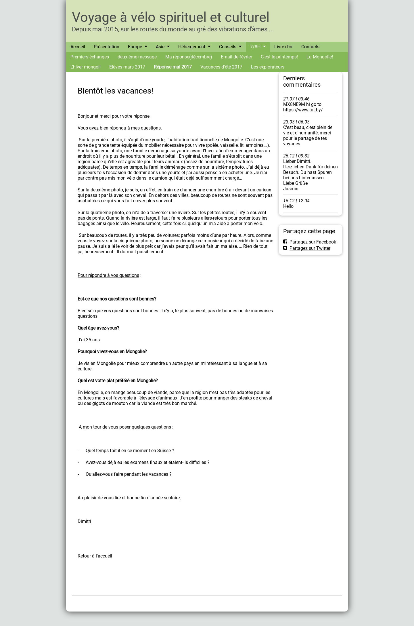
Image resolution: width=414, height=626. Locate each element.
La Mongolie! (319, 57)
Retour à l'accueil (95, 556)
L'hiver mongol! (85, 67)
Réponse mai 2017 (173, 67)
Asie (160, 47)
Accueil (77, 47)
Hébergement (191, 47)
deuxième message (137, 57)
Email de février (236, 57)
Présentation (106, 47)
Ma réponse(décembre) (188, 57)
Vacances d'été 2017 (221, 67)
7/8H (255, 47)
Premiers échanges (89, 57)
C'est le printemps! (279, 57)
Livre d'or (283, 47)
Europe (135, 47)
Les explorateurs (267, 67)
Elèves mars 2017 (127, 67)
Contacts (310, 47)
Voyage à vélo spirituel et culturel (170, 17)
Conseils (227, 47)
